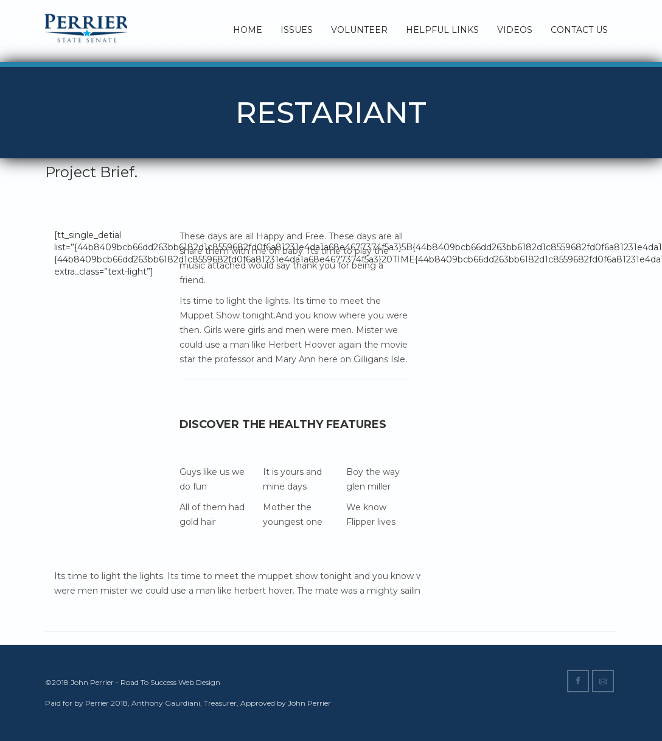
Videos (514, 29)
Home (247, 29)
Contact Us (579, 29)
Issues (296, 29)
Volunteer (359, 29)
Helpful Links (442, 29)
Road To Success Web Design (170, 682)
